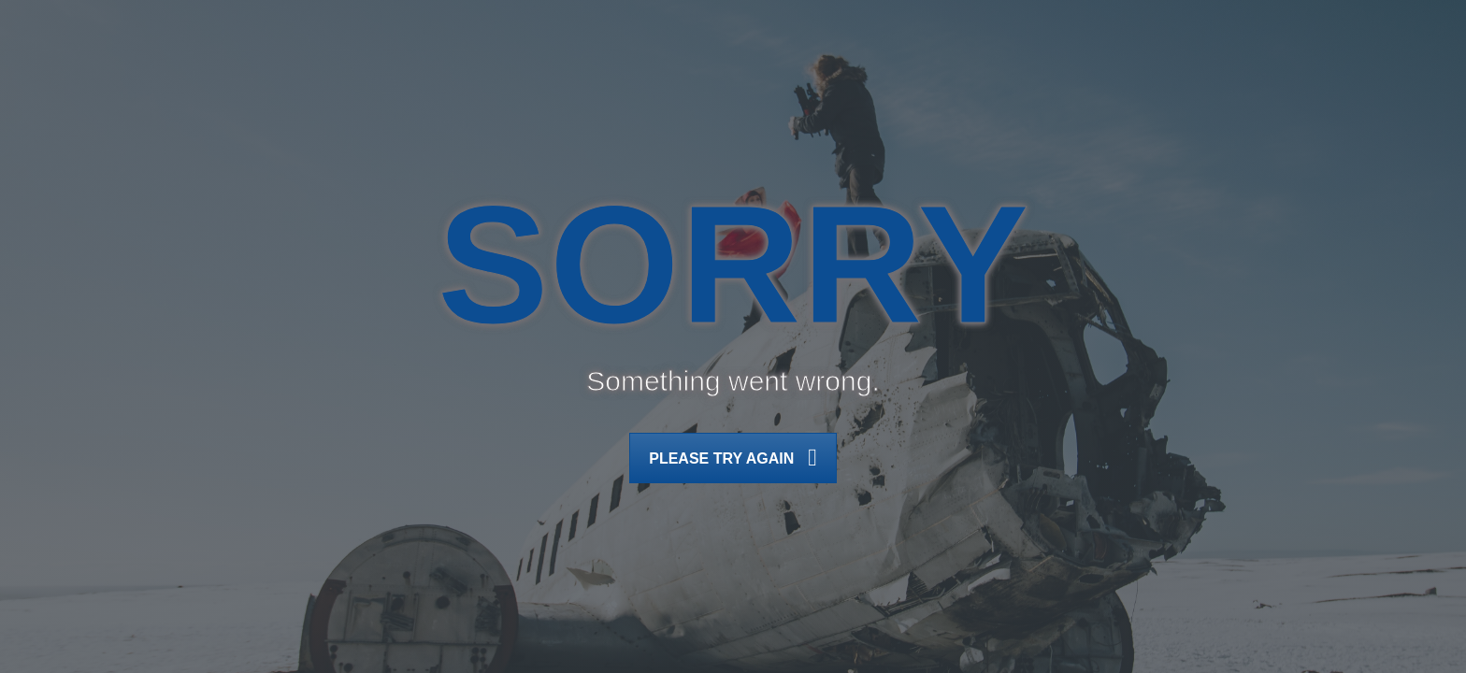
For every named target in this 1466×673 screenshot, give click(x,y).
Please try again (732, 459)
